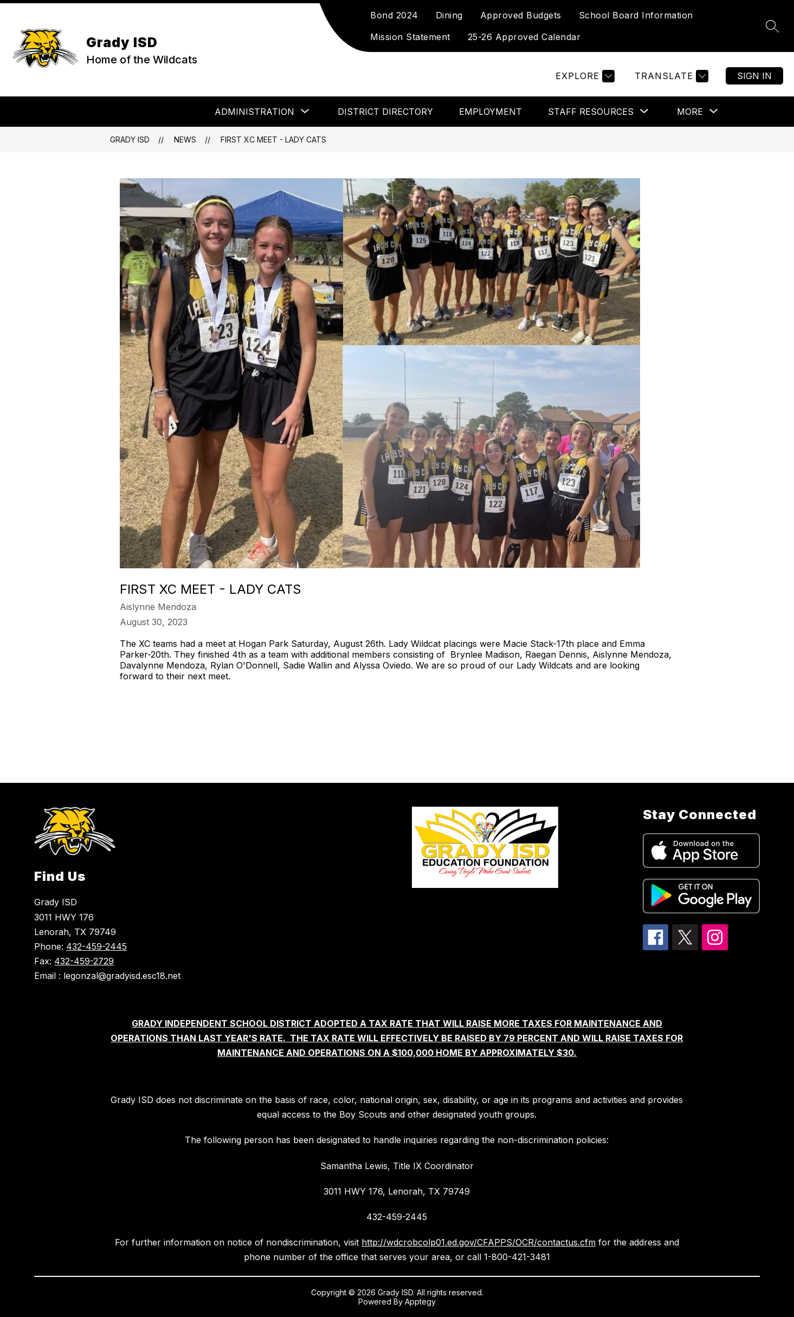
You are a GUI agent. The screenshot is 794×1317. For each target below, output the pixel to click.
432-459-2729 (84, 961)
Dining (449, 15)
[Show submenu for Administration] (254, 111)
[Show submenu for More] (690, 111)
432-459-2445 (96, 946)
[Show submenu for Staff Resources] (591, 111)
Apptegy (420, 1301)
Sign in (754, 75)
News (185, 139)
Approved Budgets (520, 15)
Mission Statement (410, 36)
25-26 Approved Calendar (524, 36)
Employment (490, 111)
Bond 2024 (394, 15)
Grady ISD (130, 139)
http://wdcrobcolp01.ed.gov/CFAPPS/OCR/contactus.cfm (479, 1242)
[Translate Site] (670, 76)
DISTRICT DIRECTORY (385, 111)
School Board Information (636, 15)
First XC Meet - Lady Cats (273, 139)
